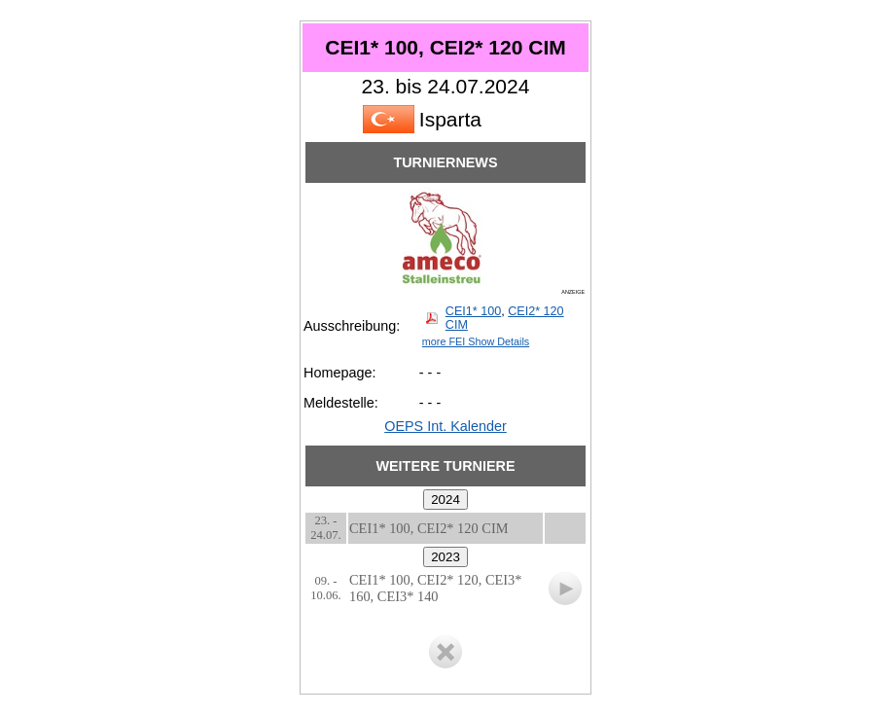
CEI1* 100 (473, 311)
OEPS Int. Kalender (445, 426)
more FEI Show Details (475, 341)
